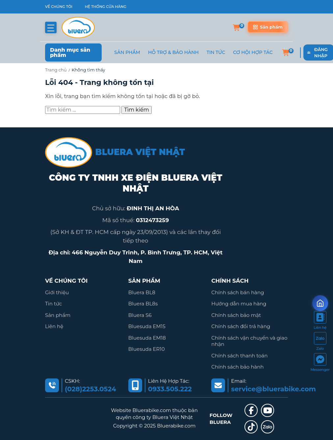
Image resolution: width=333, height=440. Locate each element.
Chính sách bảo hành (237, 367)
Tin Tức (216, 52)
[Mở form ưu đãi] (320, 303)
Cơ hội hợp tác (252, 52)
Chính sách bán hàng (237, 292)
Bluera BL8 (141, 292)
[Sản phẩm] (267, 27)
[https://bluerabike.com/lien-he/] (320, 321)
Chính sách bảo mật (236, 315)
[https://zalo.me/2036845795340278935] (320, 342)
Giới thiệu (57, 292)
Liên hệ (54, 326)
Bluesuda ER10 (146, 349)
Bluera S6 (140, 315)
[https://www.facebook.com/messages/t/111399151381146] (320, 363)
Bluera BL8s (143, 303)
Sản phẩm (127, 52)
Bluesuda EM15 (147, 326)
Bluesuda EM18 (147, 338)
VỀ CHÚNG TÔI (58, 6)
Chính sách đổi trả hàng (240, 326)
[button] (51, 27)
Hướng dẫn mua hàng (238, 303)
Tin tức (53, 303)
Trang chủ (55, 69)
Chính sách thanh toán (239, 355)
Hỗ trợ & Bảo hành (173, 52)
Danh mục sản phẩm (70, 52)
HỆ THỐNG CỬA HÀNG (105, 6)
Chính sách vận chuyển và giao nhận (249, 341)
